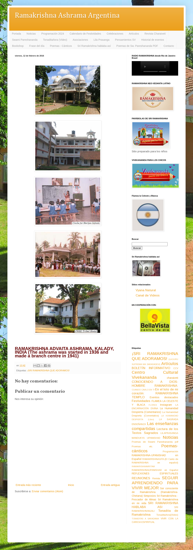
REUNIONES (141, 478)
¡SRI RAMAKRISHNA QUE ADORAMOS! (48, 370)
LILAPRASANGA (169, 433)
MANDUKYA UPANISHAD (146, 438)
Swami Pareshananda (24, 39)
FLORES (153, 405)
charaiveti (172, 377)
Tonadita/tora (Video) (55, 39)
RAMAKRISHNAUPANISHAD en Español (155, 470)
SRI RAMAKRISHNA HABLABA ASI (155, 505)
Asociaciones (80, 39)
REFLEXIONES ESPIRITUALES (155, 473)
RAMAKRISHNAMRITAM (143, 466)
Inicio (71, 485)
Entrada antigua (110, 485)
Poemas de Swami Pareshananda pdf (155, 442)
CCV (175, 368)
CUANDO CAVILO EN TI (143, 390)
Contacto (168, 45)
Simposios (150, 495)
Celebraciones (115, 33)
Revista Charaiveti (155, 33)
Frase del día (36, 45)
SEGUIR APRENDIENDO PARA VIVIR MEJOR (155, 483)
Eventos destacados (164, 397)
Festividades (141, 401)
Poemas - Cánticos (61, 45)
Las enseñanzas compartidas (155, 426)
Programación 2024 (52, 33)
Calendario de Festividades (85, 33)
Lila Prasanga (101, 39)
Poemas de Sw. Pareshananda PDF (137, 45)
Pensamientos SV (125, 39)
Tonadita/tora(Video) (167, 515)
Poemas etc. (142, 446)
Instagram (166, 404)
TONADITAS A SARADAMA (145, 518)
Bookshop (18, 45)
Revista (156, 478)
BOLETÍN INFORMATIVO (151, 368)
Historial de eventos (152, 39)
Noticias (31, 33)
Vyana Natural (146, 290)
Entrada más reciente (28, 485)
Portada (16, 33)
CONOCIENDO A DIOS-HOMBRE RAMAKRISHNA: (155, 383)
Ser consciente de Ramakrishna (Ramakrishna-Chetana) (155, 492)
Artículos (134, 33)
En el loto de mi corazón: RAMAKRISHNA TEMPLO (155, 393)
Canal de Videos (148, 295)
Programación (170, 451)
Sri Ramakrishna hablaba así (94, 45)
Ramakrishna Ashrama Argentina (67, 15)
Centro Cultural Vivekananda (155, 375)
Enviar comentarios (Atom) (47, 491)
